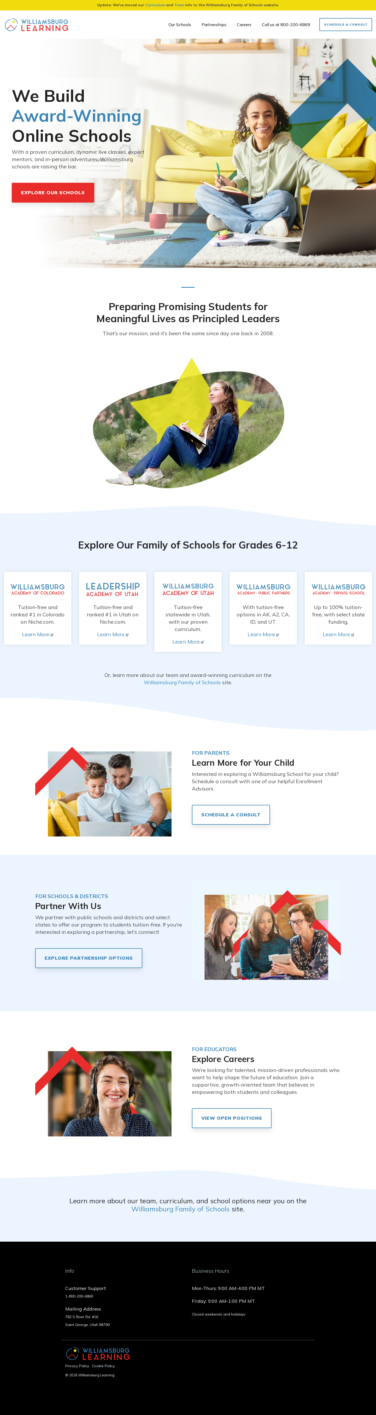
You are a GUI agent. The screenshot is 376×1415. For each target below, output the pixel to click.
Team (179, 5)
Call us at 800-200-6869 (286, 24)
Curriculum (155, 5)
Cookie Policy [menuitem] (103, 1366)
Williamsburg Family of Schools (182, 682)
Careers (244, 24)
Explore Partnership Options (89, 958)
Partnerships (214, 24)
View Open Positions (231, 1118)
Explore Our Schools (53, 193)
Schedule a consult (231, 815)
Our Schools (179, 24)
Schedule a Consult (345, 24)
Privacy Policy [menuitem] (77, 1366)
